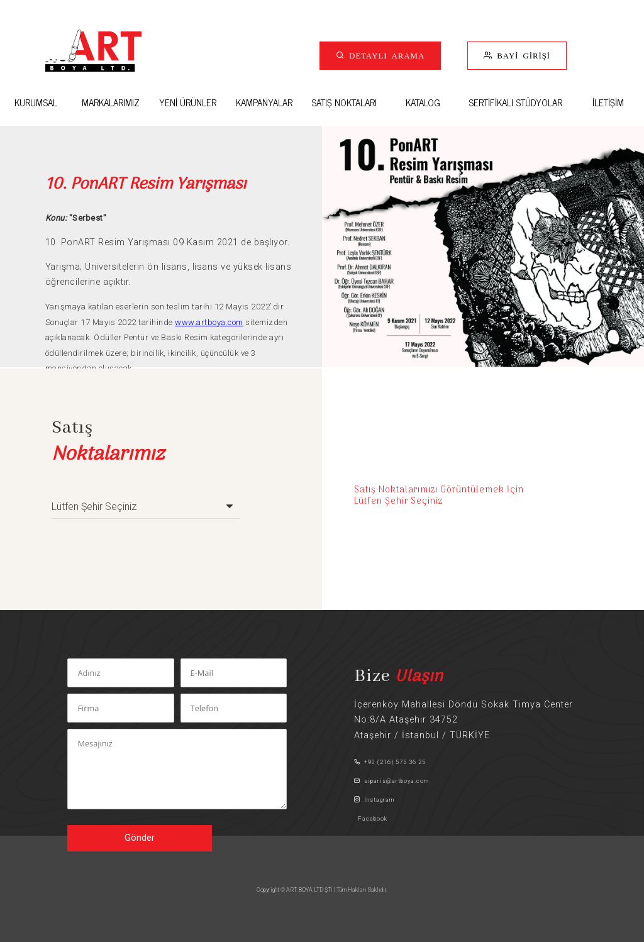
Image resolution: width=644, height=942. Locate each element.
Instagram (374, 799)
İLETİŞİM (608, 102)
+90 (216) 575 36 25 (390, 761)
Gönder (140, 838)
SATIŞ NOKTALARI (344, 102)
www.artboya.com (209, 322)
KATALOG (423, 102)
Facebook (370, 818)
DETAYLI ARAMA (385, 55)
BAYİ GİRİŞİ (521, 55)
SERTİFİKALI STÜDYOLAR (515, 102)
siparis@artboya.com (391, 780)
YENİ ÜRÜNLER (187, 102)
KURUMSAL (35, 102)
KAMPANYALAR (264, 102)
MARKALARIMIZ (111, 102)
